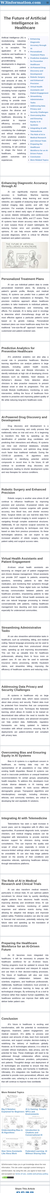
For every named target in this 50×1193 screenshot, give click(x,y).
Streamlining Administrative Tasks (36, 99)
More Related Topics (39, 160)
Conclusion (35, 157)
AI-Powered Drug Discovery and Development (38, 70)
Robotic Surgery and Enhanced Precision (37, 80)
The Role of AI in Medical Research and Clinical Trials (38, 137)
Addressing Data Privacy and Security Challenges (39, 109)
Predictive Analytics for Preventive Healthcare (39, 61)
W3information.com (21, 2)
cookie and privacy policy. (37, 1174)
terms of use (20, 1174)
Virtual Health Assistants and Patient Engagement (39, 90)
